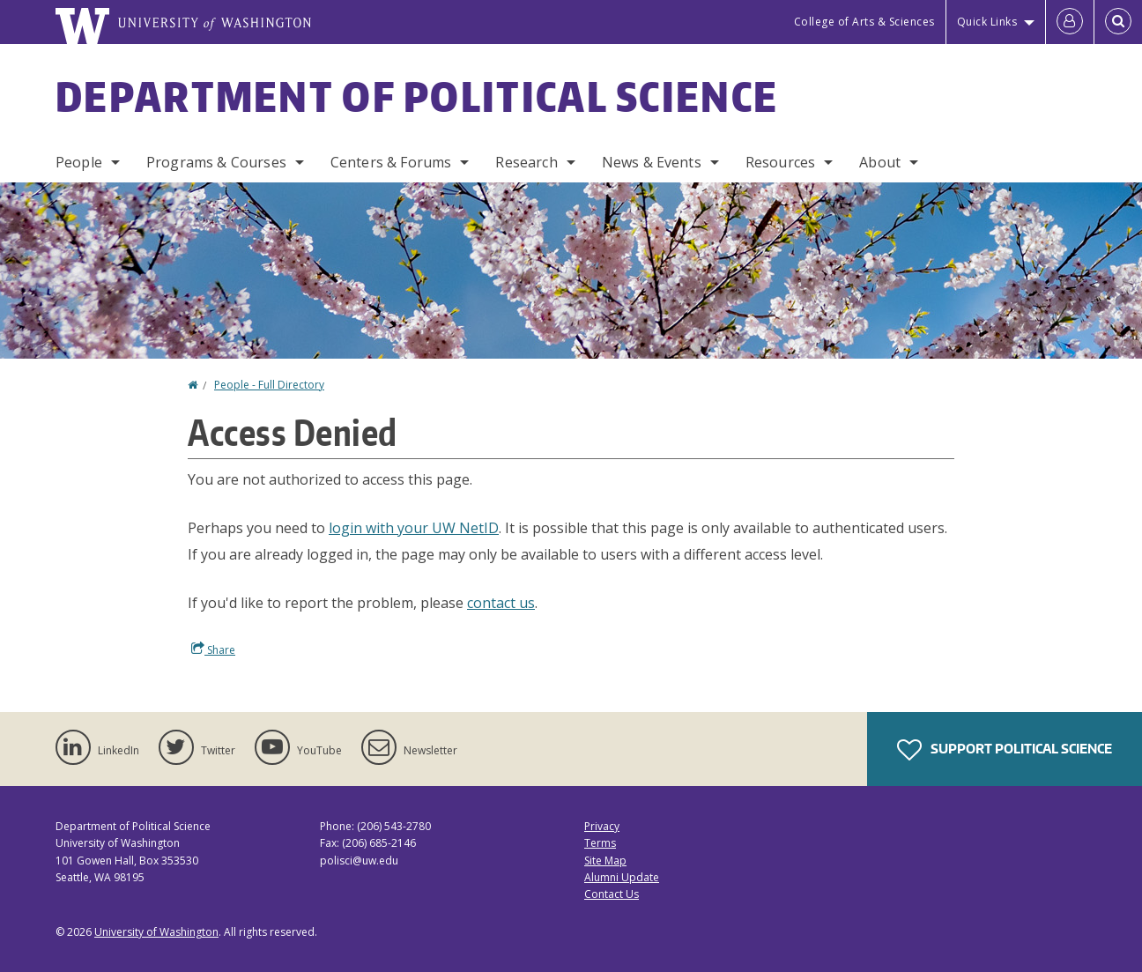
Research (526, 162)
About (880, 162)
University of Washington (156, 931)
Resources (780, 162)
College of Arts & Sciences (864, 21)
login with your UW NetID (414, 528)
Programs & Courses (216, 162)
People (79, 162)
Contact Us (611, 894)
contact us (501, 602)
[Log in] (1070, 22)
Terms (600, 842)
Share (213, 649)
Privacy (601, 826)
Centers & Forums (391, 162)
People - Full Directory (269, 384)
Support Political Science (1004, 750)
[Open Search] (1118, 22)
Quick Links (987, 21)
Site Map (605, 860)
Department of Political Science (417, 96)
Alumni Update (621, 877)
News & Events (651, 162)
